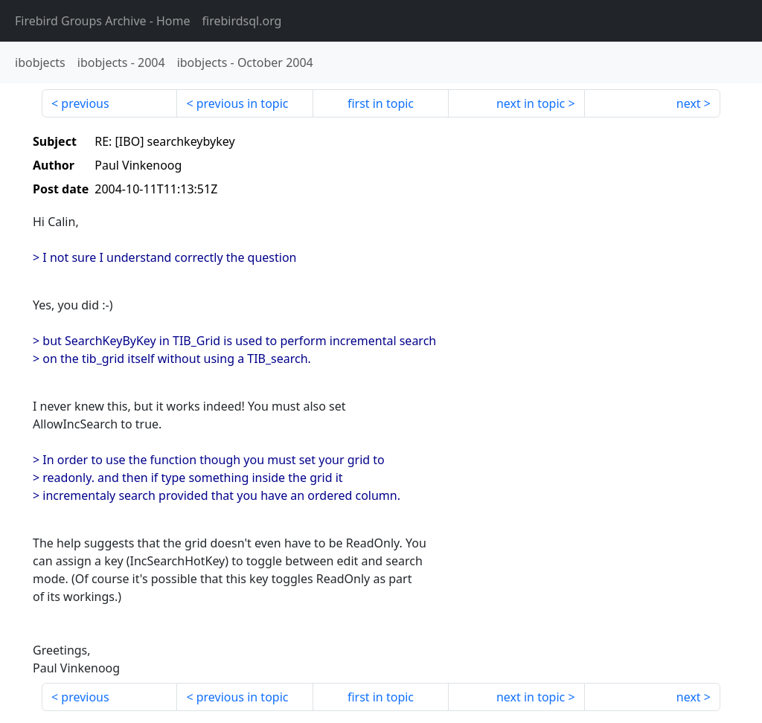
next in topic (530, 103)
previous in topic (242, 103)
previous (85, 103)
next (688, 103)
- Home (102, 21)
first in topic (381, 103)
